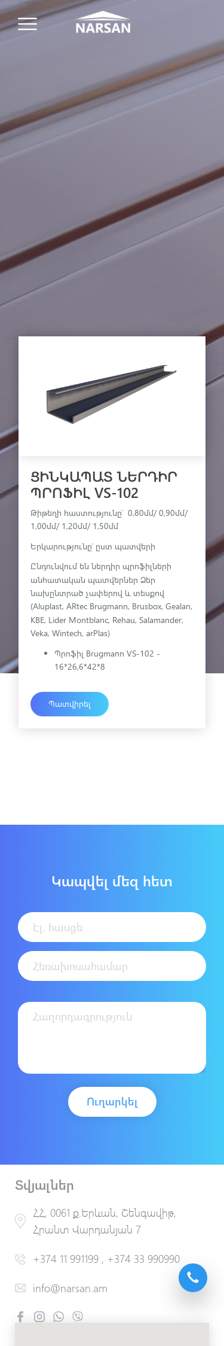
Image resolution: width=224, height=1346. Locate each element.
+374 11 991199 (66, 1258)
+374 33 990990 (143, 1258)
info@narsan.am (70, 1288)
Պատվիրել (69, 703)
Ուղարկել (112, 1101)
